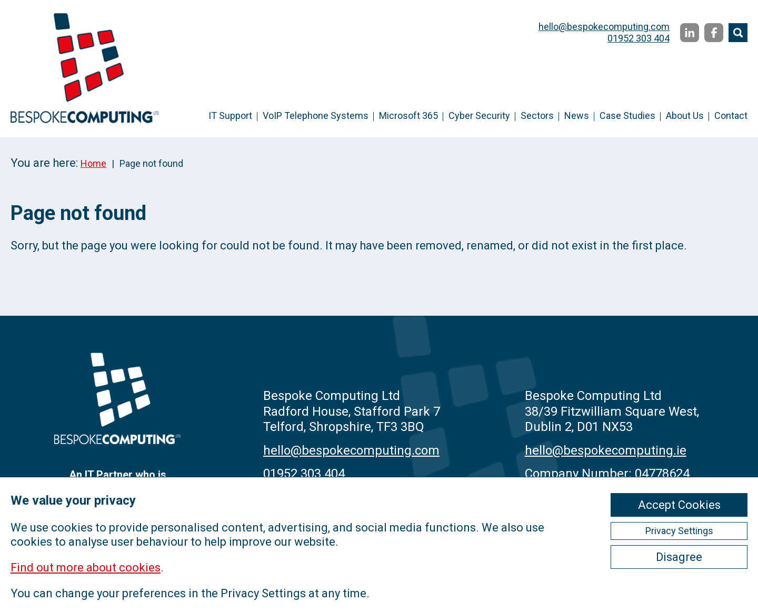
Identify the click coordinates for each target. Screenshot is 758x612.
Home (93, 163)
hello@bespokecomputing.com (604, 26)
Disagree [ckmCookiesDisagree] (679, 557)
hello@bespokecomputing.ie (605, 450)
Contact (730, 115)
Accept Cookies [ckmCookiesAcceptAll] (679, 504)
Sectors (537, 115)
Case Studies (627, 115)
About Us (685, 115)
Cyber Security (479, 115)
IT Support (230, 115)
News (576, 115)
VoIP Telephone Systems (315, 115)
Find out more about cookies (86, 567)
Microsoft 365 (408, 115)
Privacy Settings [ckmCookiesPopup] (679, 530)
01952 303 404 (638, 38)
